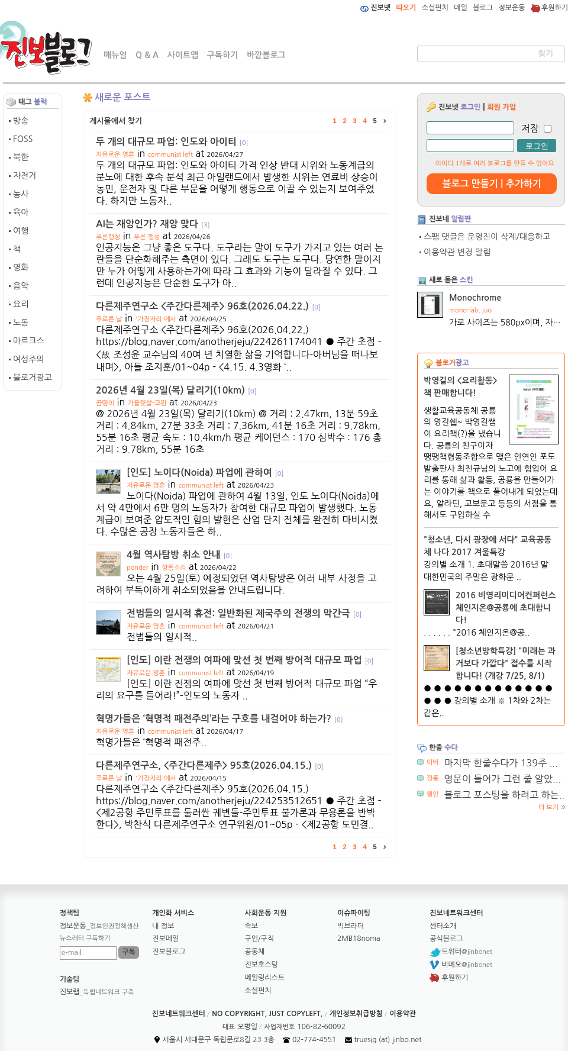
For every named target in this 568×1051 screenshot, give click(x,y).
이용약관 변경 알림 (457, 252)
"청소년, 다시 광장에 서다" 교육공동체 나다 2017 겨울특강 (487, 546)
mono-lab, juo (470, 310)
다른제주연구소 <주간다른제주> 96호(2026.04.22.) (208, 306)
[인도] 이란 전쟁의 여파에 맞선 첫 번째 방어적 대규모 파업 (250, 660)
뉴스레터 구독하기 (85, 938)
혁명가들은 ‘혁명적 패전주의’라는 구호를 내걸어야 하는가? (219, 718)
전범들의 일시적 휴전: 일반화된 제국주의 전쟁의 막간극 (244, 613)
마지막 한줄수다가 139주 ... (501, 763)
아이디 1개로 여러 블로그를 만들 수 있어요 (494, 163)
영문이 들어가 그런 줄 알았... (502, 779)
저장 (530, 128)
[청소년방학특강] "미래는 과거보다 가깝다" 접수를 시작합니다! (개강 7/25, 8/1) (506, 663)
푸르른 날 (109, 319)
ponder (138, 568)
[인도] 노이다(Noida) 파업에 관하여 (205, 472)
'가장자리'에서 (155, 319)
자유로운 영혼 (115, 154)
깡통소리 (174, 568)
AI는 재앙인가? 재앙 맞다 (153, 224)
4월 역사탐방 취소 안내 (179, 554)
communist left (170, 154)
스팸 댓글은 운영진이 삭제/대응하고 (487, 237)
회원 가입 (501, 107)
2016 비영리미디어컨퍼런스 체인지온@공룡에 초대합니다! (506, 607)
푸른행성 (108, 237)
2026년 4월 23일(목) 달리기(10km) (176, 390)
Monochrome (475, 298)
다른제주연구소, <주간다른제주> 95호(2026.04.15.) (210, 765)
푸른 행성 (147, 237)
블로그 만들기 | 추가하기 (491, 183)
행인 (433, 794)
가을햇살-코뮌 (147, 403)
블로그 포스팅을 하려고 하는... (505, 794)
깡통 (433, 778)
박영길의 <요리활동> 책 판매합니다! (461, 386)
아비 (433, 762)
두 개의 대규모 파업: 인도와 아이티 (172, 141)
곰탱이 (105, 403)
